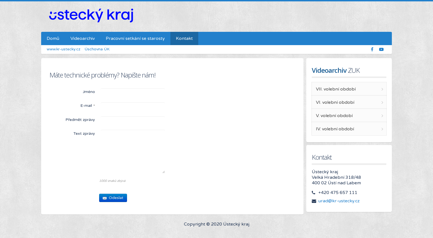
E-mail (87, 106)
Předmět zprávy (80, 119)
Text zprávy (84, 133)
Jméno (89, 91)
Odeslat (113, 197)
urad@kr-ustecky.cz (339, 201)
